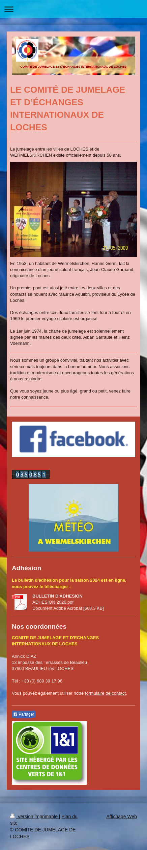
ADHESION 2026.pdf (53, 602)
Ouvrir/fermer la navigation (73, 9)
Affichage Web (121, 816)
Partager (23, 714)
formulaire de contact (105, 693)
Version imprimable (34, 816)
